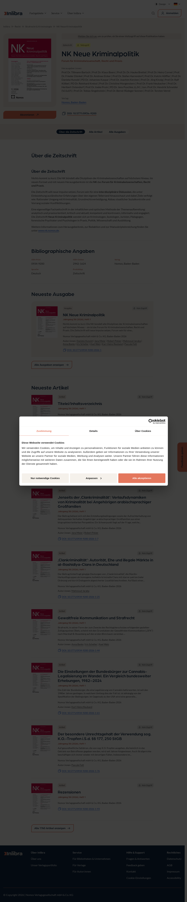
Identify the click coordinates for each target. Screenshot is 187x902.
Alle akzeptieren (141, 478)
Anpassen (94, 478)
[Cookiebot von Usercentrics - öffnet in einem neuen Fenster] (150, 421)
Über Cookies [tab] (143, 431)
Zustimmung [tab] (43, 431)
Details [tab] (93, 431)
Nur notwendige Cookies (45, 478)
